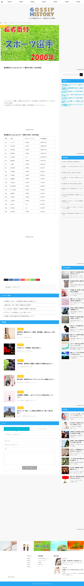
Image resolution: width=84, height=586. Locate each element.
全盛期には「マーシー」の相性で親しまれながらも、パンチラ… (76, 330)
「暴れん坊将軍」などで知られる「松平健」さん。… (76, 312)
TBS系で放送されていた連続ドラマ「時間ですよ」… (76, 436)
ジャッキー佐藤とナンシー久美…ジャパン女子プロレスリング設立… (73, 208)
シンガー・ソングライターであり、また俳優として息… (76, 481)
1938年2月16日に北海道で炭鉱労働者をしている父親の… (76, 463)
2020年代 (9, 1)
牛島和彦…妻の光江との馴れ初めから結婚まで (72, 172)
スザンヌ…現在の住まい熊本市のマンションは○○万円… (77, 344)
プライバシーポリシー (42, 560)
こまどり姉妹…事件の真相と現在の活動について (77, 459)
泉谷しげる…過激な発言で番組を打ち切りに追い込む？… (77, 477)
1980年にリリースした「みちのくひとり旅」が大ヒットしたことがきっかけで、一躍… (73, 563)
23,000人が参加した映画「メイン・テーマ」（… (76, 321)
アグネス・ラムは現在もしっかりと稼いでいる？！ (18, 312)
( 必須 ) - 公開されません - (11, 444)
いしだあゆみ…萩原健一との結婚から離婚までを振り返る (20, 308)
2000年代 (32, 1)
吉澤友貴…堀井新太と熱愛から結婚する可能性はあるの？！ (35, 363)
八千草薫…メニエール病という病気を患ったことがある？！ (73, 178)
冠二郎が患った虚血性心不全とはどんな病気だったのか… (77, 423)
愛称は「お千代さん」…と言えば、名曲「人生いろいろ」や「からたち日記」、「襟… (76, 277)
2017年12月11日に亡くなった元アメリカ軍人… (77, 418)
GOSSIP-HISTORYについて (43, 558)
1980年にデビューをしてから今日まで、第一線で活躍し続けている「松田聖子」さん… (73, 574)
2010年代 (21, 1)
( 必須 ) (7, 440)
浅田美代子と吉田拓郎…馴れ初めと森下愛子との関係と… (77, 432)
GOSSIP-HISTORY (40, 583)
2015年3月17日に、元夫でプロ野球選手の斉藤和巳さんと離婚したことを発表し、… (76, 349)
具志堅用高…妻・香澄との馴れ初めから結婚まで (72, 183)
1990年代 (44, 1)
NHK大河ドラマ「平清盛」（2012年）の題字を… (76, 445)
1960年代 (78, 1)
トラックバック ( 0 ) (42, 428)
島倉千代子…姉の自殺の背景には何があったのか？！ (77, 273)
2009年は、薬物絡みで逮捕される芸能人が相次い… (76, 285)
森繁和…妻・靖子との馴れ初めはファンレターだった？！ (73, 189)
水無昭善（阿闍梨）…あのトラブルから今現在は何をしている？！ (35, 396)
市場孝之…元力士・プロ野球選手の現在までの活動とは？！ (21, 301)
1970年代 (67, 1)
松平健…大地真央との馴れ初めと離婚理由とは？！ (77, 308)
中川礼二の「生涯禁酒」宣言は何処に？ (29, 348)
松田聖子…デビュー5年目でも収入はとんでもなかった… (72, 570)
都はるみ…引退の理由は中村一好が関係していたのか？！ (73, 214)
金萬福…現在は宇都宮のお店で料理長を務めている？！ (20, 316)
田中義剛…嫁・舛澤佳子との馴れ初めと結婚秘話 (77, 290)
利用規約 (39, 562)
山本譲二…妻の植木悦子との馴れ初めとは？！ (72, 161)
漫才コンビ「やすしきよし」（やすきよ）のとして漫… (76, 454)
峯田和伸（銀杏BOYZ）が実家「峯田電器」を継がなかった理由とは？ (36, 333)
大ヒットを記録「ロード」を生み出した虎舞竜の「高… (76, 357)
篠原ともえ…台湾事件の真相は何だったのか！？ (77, 335)
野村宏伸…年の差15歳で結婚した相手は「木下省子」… (77, 317)
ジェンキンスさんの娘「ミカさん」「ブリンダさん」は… (77, 414)
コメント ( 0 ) (16, 428)
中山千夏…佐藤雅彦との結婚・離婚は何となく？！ (77, 468)
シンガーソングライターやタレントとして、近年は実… (76, 294)
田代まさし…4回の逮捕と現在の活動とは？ (76, 326)
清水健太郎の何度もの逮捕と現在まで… (77, 281)
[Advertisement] (29, 85)
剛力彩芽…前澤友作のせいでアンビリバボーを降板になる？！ (36, 379)
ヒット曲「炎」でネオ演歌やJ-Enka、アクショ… (76, 427)
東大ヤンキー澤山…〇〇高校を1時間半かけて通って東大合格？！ (35, 412)
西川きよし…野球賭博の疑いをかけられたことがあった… (77, 450)
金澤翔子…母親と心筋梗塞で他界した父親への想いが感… (77, 441)
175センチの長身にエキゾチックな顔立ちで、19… (77, 303)
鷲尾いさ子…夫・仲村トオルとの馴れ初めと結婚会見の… (77, 299)
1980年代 (55, 1)
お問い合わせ (40, 564)
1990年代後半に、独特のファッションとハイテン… (76, 339)
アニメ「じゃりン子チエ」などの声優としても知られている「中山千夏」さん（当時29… (76, 473)
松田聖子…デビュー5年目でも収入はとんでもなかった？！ (73, 167)
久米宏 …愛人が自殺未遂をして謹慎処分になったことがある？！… (73, 195)
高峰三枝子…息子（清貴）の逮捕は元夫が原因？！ (18, 305)
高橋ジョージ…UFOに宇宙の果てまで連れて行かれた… (77, 353)
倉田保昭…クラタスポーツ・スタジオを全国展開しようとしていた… (73, 201)
